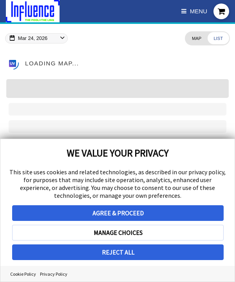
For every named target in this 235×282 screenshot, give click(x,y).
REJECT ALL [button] (118, 252)
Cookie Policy (23, 274)
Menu (194, 11)
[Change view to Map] (196, 38)
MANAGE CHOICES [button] (118, 233)
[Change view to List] (218, 38)
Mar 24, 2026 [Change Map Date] (32, 38)
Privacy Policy (53, 274)
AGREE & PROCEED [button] (118, 213)
